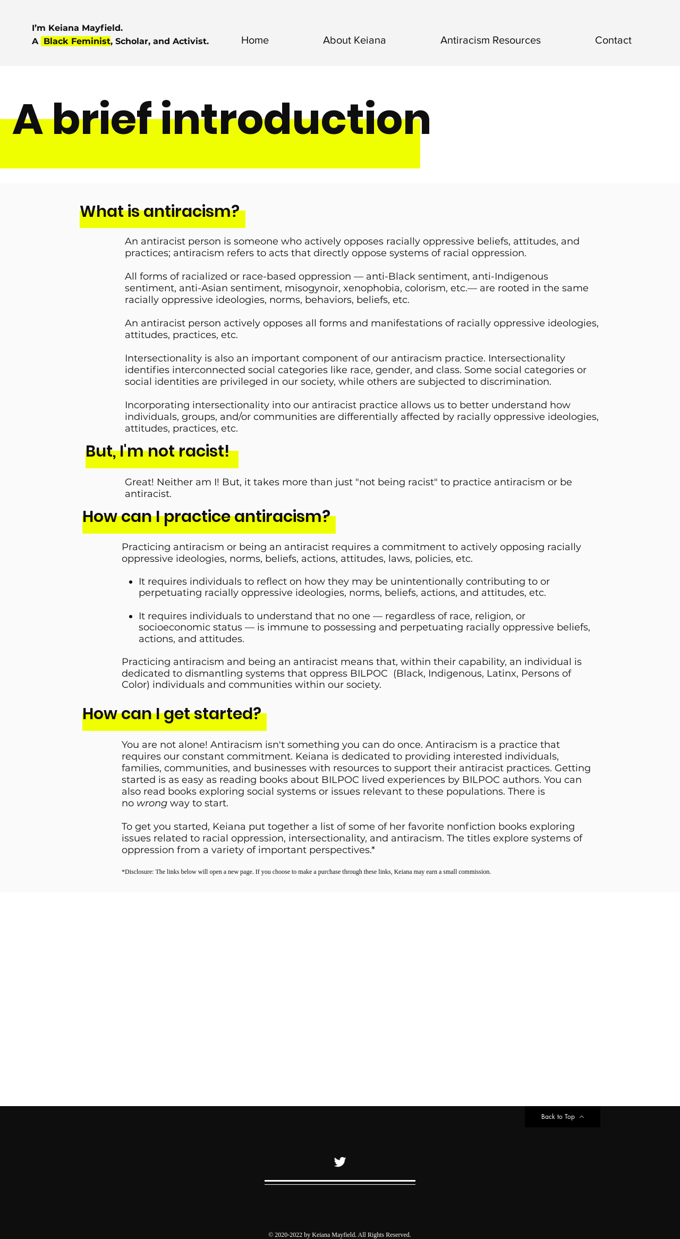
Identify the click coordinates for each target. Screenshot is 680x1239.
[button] (335, 40)
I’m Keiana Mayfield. (78, 28)
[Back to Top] (562, 1116)
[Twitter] (340, 1162)
